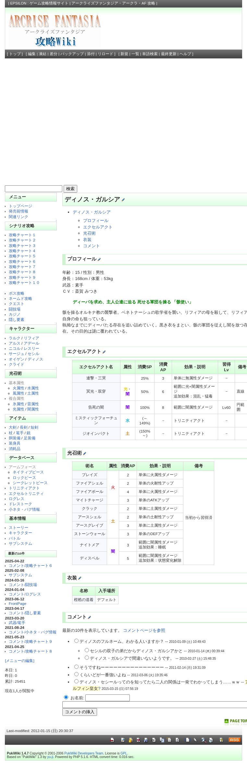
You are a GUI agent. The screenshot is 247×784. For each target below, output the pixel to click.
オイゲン (16, 359)
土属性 (33, 393)
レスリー (31, 348)
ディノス (35, 359)
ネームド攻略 (20, 298)
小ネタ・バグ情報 (24, 509)
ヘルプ (185, 54)
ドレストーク (20, 504)
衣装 (87, 239)
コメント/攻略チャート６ (31, 565)
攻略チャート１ (22, 235)
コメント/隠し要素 (25, 613)
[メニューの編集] (19, 660)
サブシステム (20, 543)
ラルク (14, 338)
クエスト (16, 303)
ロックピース (24, 477)
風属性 (18, 393)
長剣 (24, 427)
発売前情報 (18, 211)
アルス (14, 343)
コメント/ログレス (25, 594)
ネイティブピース (28, 472)
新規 (124, 54)
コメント (91, 245)
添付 (91, 54)
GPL (123, 753)
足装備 (29, 438)
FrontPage (17, 603)
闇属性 (33, 409)
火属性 (18, 388)
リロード (105, 54)
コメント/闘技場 (23, 584)
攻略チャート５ (22, 256)
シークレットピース (30, 483)
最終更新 (169, 54)
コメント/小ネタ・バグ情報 (32, 632)
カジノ (14, 314)
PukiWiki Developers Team (83, 753)
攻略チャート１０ (24, 282)
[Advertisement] (61, 122)
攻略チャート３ (22, 245)
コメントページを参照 (144, 630)
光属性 (18, 409)
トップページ (20, 206)
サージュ (16, 353)
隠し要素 (16, 319)
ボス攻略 (16, 293)
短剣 (34, 427)
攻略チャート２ (22, 240)
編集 (32, 54)
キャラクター (20, 533)
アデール (31, 343)
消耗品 (14, 449)
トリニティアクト (24, 488)
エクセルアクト (98, 227)
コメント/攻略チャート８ (31, 651)
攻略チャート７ (22, 266)
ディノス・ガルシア (92, 212)
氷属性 (18, 404)
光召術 (89, 233)
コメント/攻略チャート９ (31, 641)
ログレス (16, 498)
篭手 (20, 433)
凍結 (42, 54)
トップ (15, 54)
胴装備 (14, 438)
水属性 (33, 388)
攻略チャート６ (22, 261)
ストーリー (18, 527)
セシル (33, 353)
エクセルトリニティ (26, 493)
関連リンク (18, 216)
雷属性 (33, 404)
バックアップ (72, 54)
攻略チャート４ (22, 251)
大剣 (13, 427)
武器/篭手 (17, 622)
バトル (14, 538)
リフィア (31, 338)
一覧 (135, 54)
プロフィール (95, 220)
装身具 (14, 443)
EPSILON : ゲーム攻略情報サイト (39, 3)
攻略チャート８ (22, 272)
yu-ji (50, 757)
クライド (16, 364)
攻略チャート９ (22, 277)
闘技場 (14, 309)
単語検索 (150, 54)
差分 (53, 54)
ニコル (14, 348)
